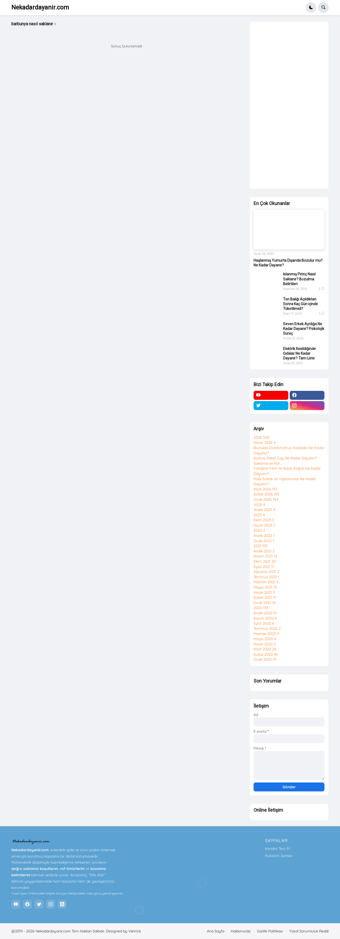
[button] (311, 7)
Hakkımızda (240, 931)
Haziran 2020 (266, 633)
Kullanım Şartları (279, 855)
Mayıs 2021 (265, 587)
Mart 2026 (265, 489)
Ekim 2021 (265, 561)
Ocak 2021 (264, 602)
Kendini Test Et (277, 848)
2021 (261, 545)
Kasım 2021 (265, 556)
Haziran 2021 (266, 582)
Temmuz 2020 (267, 628)
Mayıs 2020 (265, 638)
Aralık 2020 (265, 613)
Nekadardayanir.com (40, 7)
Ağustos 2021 (266, 571)
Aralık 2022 (264, 535)
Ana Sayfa (215, 931)
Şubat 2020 (266, 654)
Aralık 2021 (264, 551)
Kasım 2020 (265, 618)
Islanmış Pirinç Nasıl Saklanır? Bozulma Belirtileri (299, 279)
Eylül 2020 (264, 623)
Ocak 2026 (266, 499)
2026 (261, 437)
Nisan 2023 (264, 525)
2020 (261, 607)
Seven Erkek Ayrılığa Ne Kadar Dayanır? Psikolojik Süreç (303, 328)
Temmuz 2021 (266, 577)
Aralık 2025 (264, 509)
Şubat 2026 (266, 494)
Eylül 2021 (264, 566)
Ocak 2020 (265, 659)
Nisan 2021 (264, 592)
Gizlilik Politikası (270, 931)
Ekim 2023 (264, 520)
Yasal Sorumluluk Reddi (309, 931)
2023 (259, 515)
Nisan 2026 (265, 442)
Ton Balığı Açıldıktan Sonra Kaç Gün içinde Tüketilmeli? (300, 304)
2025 (259, 504)
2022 (259, 530)
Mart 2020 (265, 649)
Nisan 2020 (265, 644)
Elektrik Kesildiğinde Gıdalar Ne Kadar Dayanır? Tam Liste (299, 353)
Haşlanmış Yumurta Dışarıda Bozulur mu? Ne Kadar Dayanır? (288, 262)
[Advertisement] (289, 106)
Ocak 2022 (264, 540)
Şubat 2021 (265, 597)
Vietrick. (135, 931)
